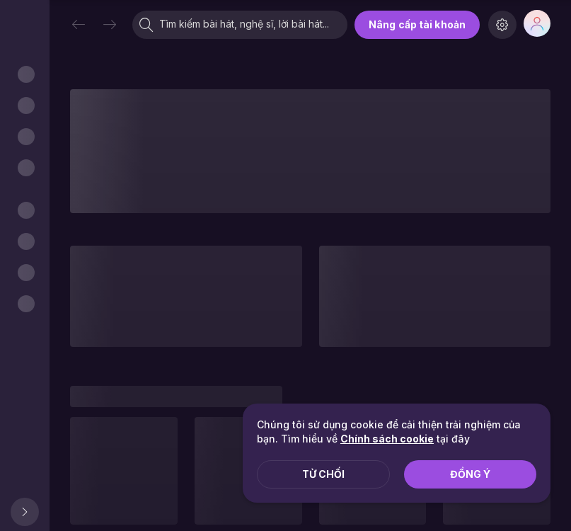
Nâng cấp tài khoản (417, 24)
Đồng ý (470, 474)
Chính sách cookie (387, 439)
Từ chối (323, 474)
